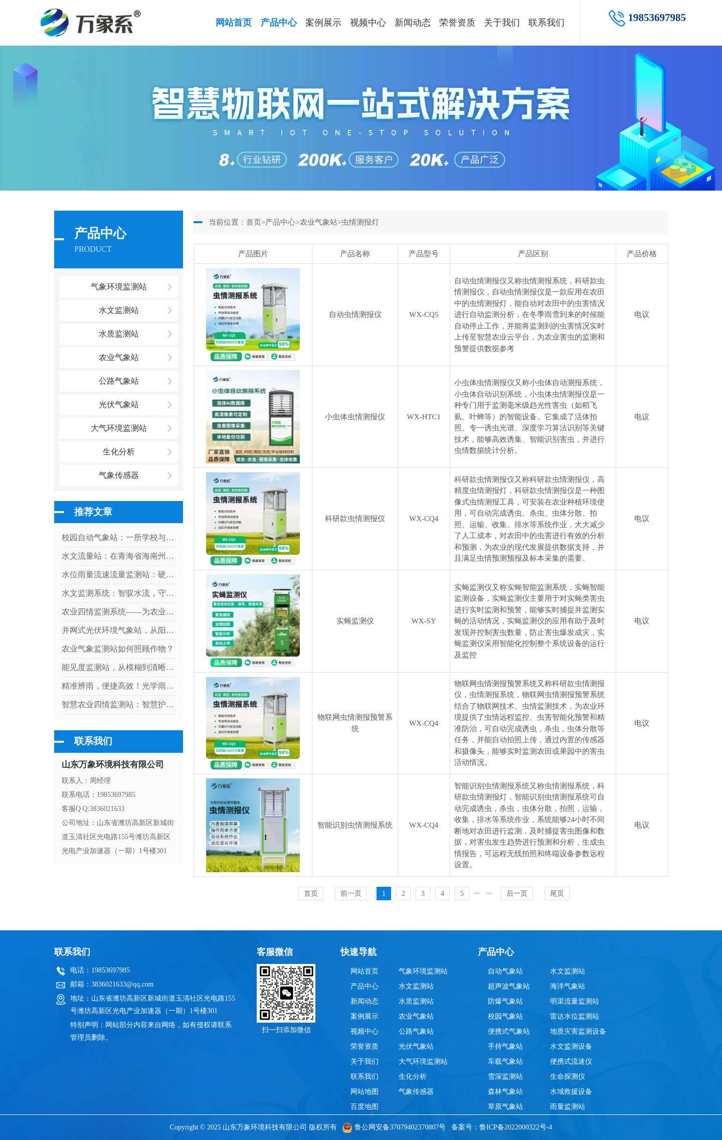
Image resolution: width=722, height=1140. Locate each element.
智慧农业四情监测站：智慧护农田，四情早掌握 (118, 704)
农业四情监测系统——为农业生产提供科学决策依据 (118, 611)
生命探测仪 (567, 1076)
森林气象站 (505, 1091)
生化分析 (413, 1076)
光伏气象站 (416, 1046)
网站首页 (234, 23)
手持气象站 (505, 1046)
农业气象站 (318, 222)
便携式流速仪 (571, 1061)
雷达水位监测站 (574, 1016)
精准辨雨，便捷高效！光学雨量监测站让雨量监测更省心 (118, 686)
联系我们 (546, 23)
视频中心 (368, 23)
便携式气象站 (509, 1031)
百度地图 (364, 1106)
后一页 (516, 893)
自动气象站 (505, 971)
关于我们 (502, 23)
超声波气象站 (509, 986)
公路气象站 (416, 1031)
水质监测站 (416, 1001)
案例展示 (323, 23)
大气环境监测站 (423, 1061)
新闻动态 (413, 23)
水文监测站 (416, 986)
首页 (253, 222)
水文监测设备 (571, 1046)
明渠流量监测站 (574, 1001)
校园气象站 (505, 1016)
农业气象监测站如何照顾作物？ (118, 648)
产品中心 (279, 23)
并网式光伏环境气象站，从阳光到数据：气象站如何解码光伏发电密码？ (118, 630)
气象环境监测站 (423, 971)
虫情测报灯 (360, 222)
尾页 (557, 893)
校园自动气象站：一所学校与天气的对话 (118, 537)
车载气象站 (505, 1061)
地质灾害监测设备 (578, 1031)
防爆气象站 (505, 1001)
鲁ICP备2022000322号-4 (515, 1127)
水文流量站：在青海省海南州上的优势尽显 (118, 556)
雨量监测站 (567, 1106)
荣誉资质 (457, 23)
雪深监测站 (505, 1076)
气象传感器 (416, 1091)
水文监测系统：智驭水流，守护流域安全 (118, 593)
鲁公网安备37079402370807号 (394, 1127)
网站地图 (364, 1091)
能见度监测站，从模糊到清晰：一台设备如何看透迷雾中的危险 (118, 667)
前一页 (351, 893)
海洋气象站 (567, 986)
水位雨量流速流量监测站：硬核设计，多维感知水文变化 (118, 574)
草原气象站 (505, 1106)
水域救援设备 (571, 1091)
